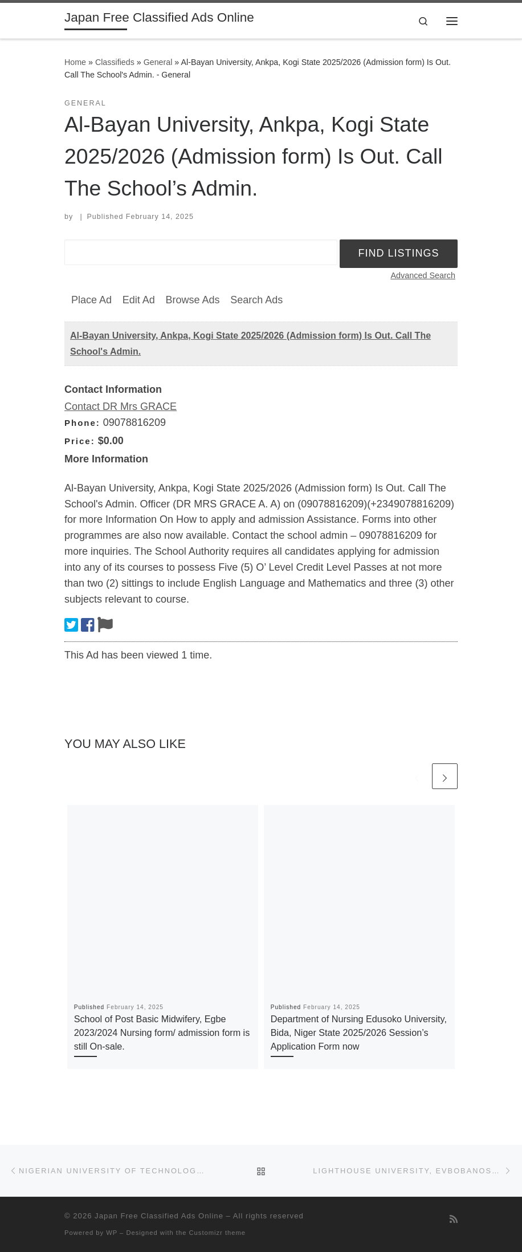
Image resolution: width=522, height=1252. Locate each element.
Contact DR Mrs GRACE (120, 406)
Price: (79, 441)
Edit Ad (139, 300)
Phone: (82, 423)
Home (75, 62)
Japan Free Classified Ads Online (159, 1216)
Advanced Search (422, 275)
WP (111, 1232)
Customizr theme (217, 1232)
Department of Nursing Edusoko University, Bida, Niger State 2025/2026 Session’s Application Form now (359, 1033)
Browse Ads (192, 300)
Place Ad (91, 300)
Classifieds (114, 62)
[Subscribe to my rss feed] (454, 1219)
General (158, 62)
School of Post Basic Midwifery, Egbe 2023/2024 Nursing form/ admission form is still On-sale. (162, 1033)
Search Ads (256, 300)
